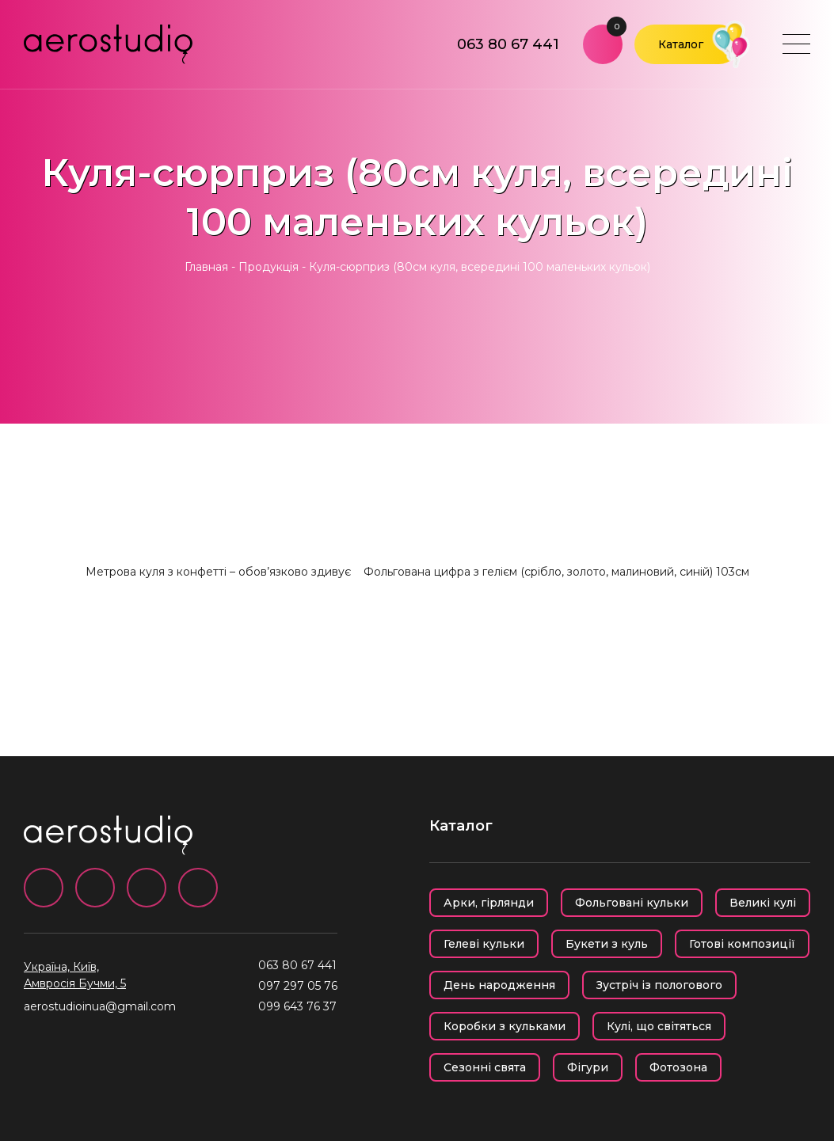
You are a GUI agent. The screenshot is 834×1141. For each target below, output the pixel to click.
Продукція (268, 267)
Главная (206, 267)
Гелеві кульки (484, 944)
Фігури (587, 1067)
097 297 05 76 (297, 985)
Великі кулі (762, 903)
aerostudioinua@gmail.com (100, 1006)
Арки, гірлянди (489, 903)
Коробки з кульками (505, 1026)
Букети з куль (607, 944)
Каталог (680, 44)
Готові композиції (742, 944)
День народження (499, 985)
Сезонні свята (485, 1067)
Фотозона (678, 1067)
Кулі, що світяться (659, 1026)
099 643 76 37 (297, 1006)
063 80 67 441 (508, 44)
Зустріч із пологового (659, 985)
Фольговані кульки (631, 903)
